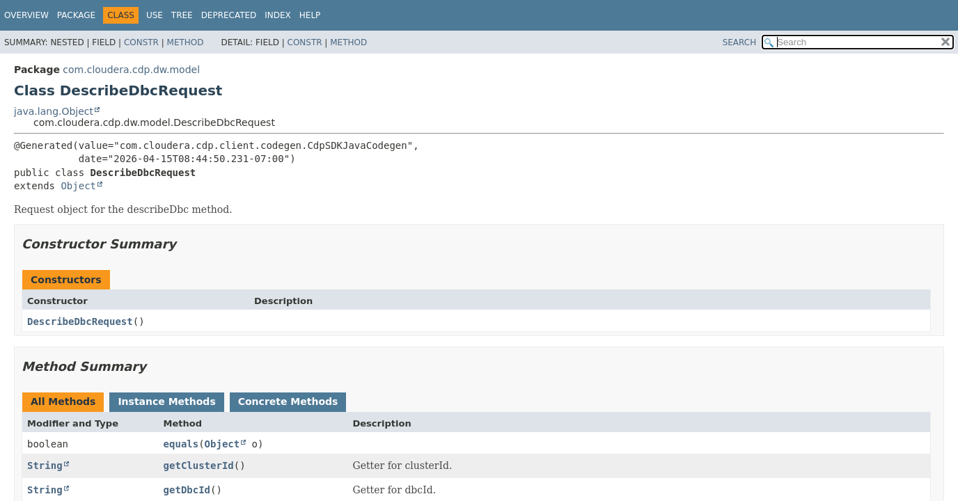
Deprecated (229, 15)
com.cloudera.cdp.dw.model (131, 69)
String (45, 465)
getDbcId (187, 489)
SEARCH (740, 42)
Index (278, 15)
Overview (26, 15)
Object (78, 185)
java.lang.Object (53, 111)
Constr (141, 42)
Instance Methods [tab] (166, 401)
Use (154, 15)
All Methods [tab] (63, 401)
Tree (182, 15)
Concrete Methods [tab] (288, 401)
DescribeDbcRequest (80, 321)
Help (310, 15)
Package (76, 15)
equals (181, 444)
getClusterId (199, 465)
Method (185, 42)
